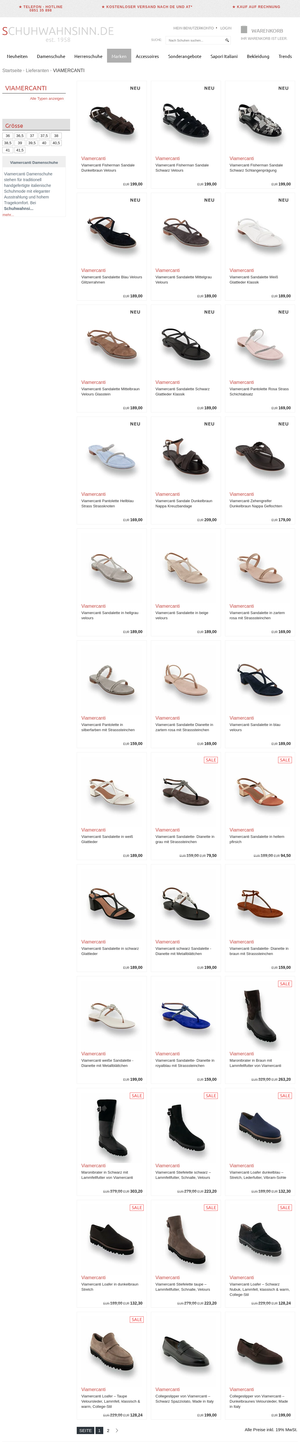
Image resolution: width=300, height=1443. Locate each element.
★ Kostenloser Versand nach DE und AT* (147, 7)
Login (225, 28)
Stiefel (51, 343)
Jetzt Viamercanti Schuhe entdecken (34, 750)
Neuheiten (17, 56)
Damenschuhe (51, 56)
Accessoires (147, 56)
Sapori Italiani (224, 56)
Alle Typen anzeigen (47, 98)
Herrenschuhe (88, 56)
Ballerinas (13, 343)
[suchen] (227, 40)
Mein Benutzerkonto (193, 28)
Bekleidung (258, 56)
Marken (119, 56)
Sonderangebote (184, 56)
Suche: (156, 40)
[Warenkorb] (266, 34)
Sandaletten (26, 349)
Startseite (12, 70)
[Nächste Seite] (116, 1430)
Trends (285, 56)
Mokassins (33, 343)
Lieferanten (37, 70)
